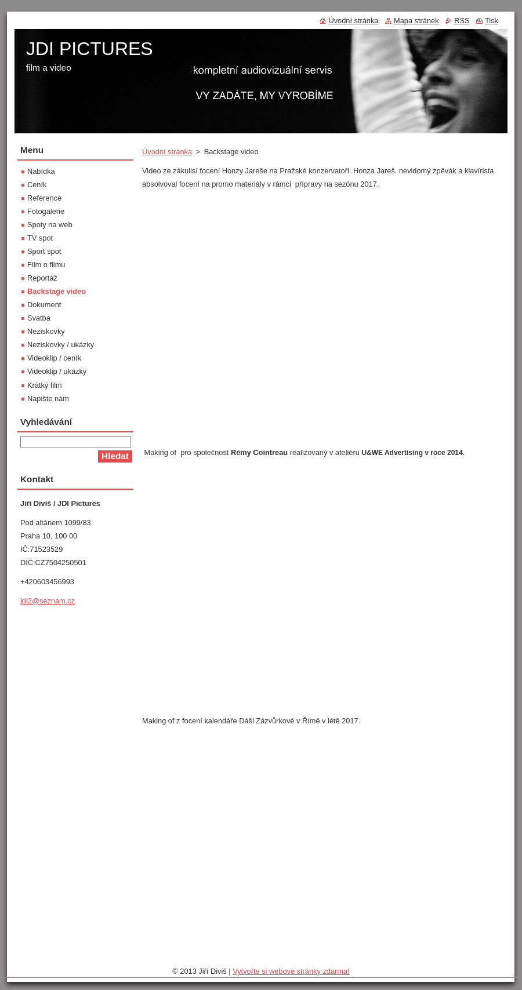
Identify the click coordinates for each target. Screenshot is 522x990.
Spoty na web (49, 224)
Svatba (38, 318)
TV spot (40, 238)
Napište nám (48, 398)
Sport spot (44, 251)
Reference (44, 198)
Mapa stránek (416, 20)
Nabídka (41, 171)
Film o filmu (46, 264)
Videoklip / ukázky (56, 371)
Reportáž (42, 278)
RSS (461, 20)
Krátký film (44, 385)
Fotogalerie (45, 211)
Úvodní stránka (167, 151)
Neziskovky (46, 331)
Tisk (491, 20)
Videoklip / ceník (54, 358)
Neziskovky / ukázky (60, 344)
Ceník (36, 184)
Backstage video (56, 291)
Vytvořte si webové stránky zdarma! (291, 971)
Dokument (44, 304)
